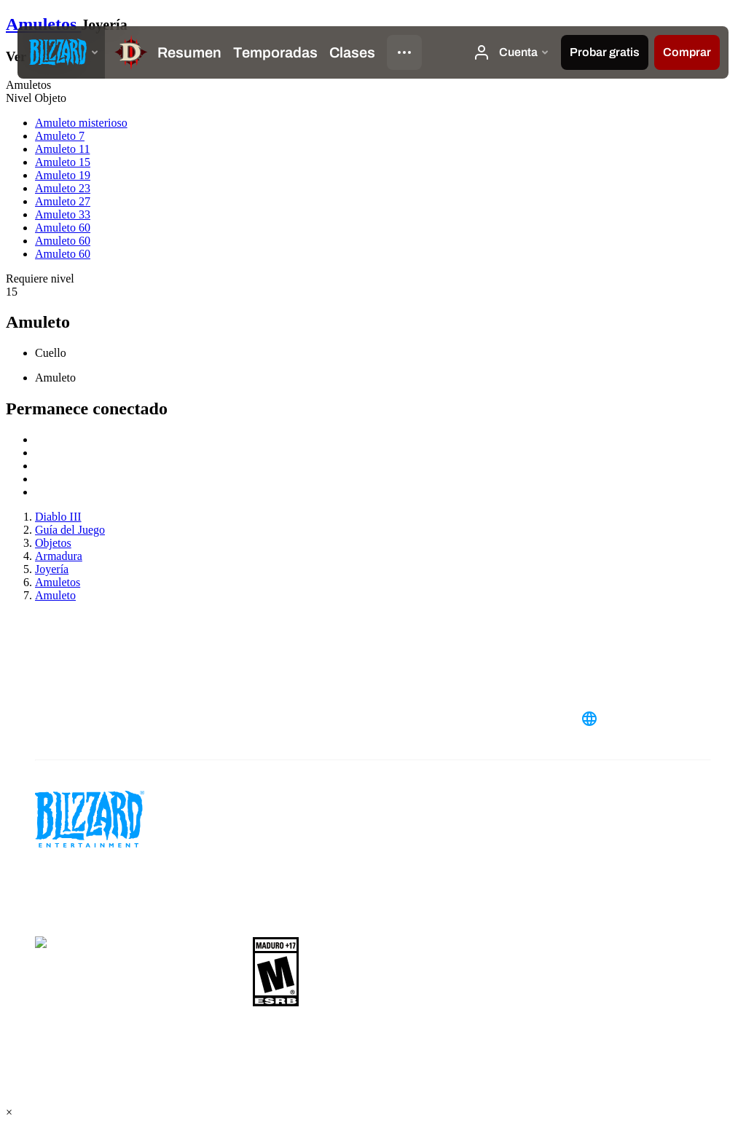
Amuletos (43, 24)
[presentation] (61, 52)
